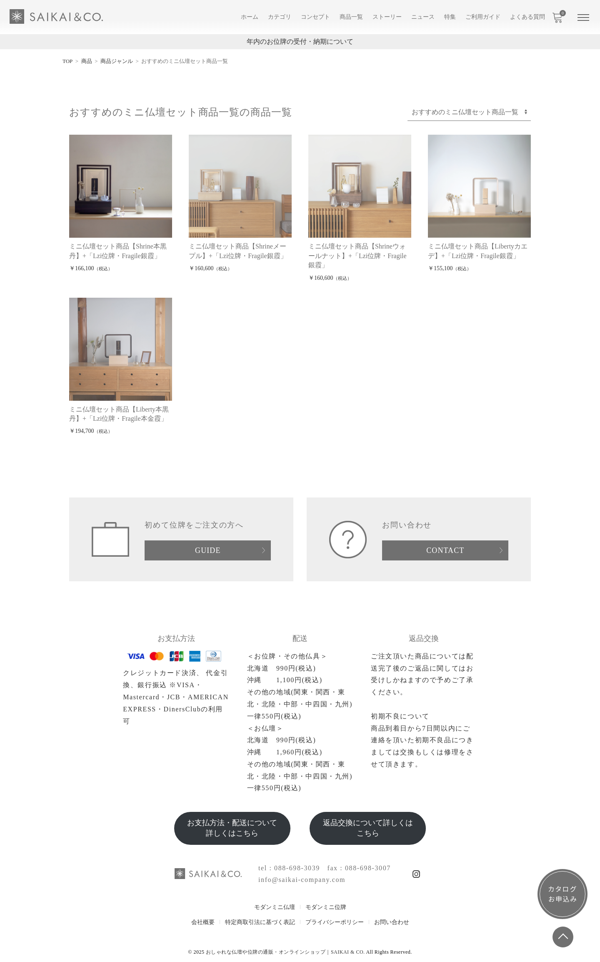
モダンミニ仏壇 (274, 907)
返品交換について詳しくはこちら (368, 828)
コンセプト (315, 17)
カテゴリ (279, 17)
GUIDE (207, 550)
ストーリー (387, 17)
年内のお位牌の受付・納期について (300, 41)
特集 (450, 17)
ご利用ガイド (482, 17)
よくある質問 (527, 17)
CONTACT (445, 550)
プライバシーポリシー (334, 922)
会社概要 (203, 922)
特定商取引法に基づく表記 (260, 922)
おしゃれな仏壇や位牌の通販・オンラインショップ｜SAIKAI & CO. (285, 952)
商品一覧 (351, 17)
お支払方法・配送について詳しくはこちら (232, 828)
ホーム (249, 17)
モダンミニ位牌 (325, 907)
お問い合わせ (391, 922)
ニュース (423, 17)
